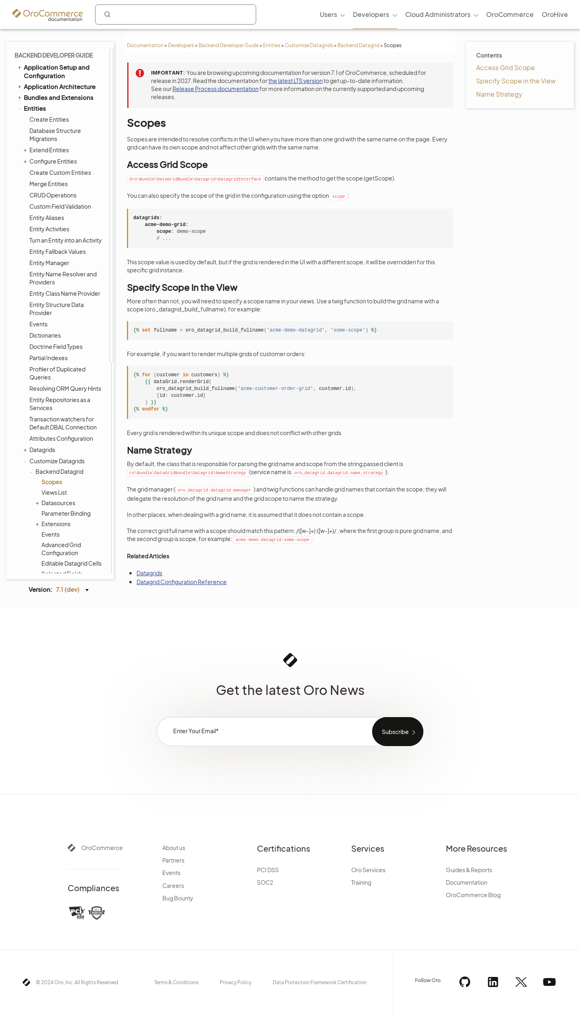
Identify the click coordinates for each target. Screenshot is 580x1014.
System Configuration (56, 490)
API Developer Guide (50, 544)
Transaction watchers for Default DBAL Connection (63, 73)
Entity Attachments (54, 294)
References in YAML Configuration (67, 257)
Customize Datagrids (309, 45)
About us (173, 847)
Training (361, 882)
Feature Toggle (46, 468)
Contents (489, 55)
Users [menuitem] (328, 14)
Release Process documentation (215, 88)
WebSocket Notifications (57, 446)
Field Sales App (43, 566)
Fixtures (39, 316)
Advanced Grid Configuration (61, 199)
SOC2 (265, 882)
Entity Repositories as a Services (59, 54)
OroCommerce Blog (473, 894)
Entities (271, 45)
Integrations (38, 381)
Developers (181, 45)
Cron (31, 436)
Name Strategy (499, 94)
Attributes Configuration (61, 88)
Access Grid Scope (505, 67)
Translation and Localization (42, 366)
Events (50, 184)
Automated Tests (45, 533)
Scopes (51, 132)
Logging (36, 479)
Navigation (40, 403)
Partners (173, 860)
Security (32, 351)
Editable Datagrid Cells (71, 213)
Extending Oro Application (59, 512)
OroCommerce (102, 847)
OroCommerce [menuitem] (510, 14)
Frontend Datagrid (57, 271)
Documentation (145, 45)
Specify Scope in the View (516, 81)
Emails (33, 414)
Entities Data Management (59, 340)
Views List (54, 142)
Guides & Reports (469, 869)
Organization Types (52, 555)
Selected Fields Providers (62, 228)
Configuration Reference (56, 501)
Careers (173, 885)
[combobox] (175, 14)
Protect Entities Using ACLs (64, 282)
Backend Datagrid (358, 45)
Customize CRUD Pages (60, 305)
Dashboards (42, 392)
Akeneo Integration (52, 523)
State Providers (61, 242)
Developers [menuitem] (371, 14)
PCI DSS (268, 869)
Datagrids (40, 100)
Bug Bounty (177, 898)
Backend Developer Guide (229, 45)
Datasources (56, 153)
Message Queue (44, 425)
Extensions (53, 174)
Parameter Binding (66, 163)
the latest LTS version (295, 80)
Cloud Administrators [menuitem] (437, 14)
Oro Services (368, 869)
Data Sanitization (51, 328)
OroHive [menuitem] (555, 14)
